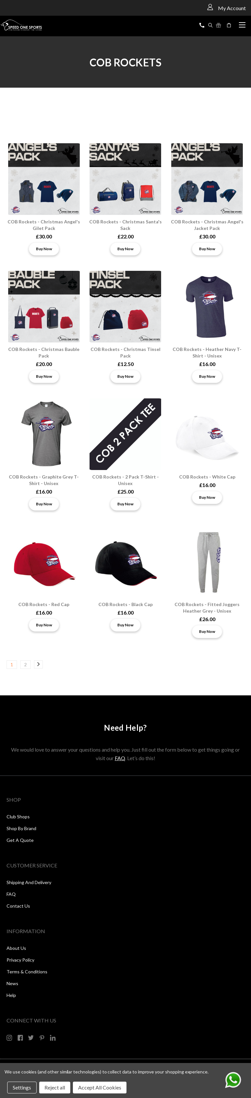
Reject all (54, 1087)
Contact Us (18, 906)
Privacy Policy (20, 960)
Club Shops (18, 816)
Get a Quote (20, 840)
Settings (22, 1087)
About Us (16, 948)
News (12, 983)
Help (11, 995)
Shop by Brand (21, 828)
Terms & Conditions (27, 971)
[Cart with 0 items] (230, 25)
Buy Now (44, 248)
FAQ (120, 758)
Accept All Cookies (99, 1087)
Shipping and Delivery (29, 882)
